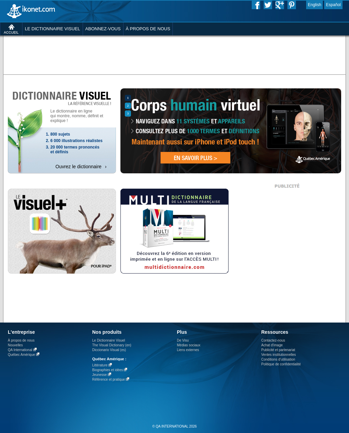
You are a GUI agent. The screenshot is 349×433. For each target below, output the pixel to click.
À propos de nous (21, 340)
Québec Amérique (21, 355)
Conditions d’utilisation (278, 359)
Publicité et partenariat (278, 350)
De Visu (183, 340)
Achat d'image (272, 345)
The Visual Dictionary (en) (111, 345)
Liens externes (188, 350)
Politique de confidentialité (281, 364)
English (314, 4)
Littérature (99, 365)
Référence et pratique (108, 379)
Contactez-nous (273, 340)
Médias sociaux (188, 345)
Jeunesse (99, 375)
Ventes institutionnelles (278, 355)
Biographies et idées (107, 370)
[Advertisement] (157, 86)
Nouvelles (15, 345)
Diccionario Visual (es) (109, 350)
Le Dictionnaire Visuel (108, 340)
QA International (20, 350)
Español (333, 4)
